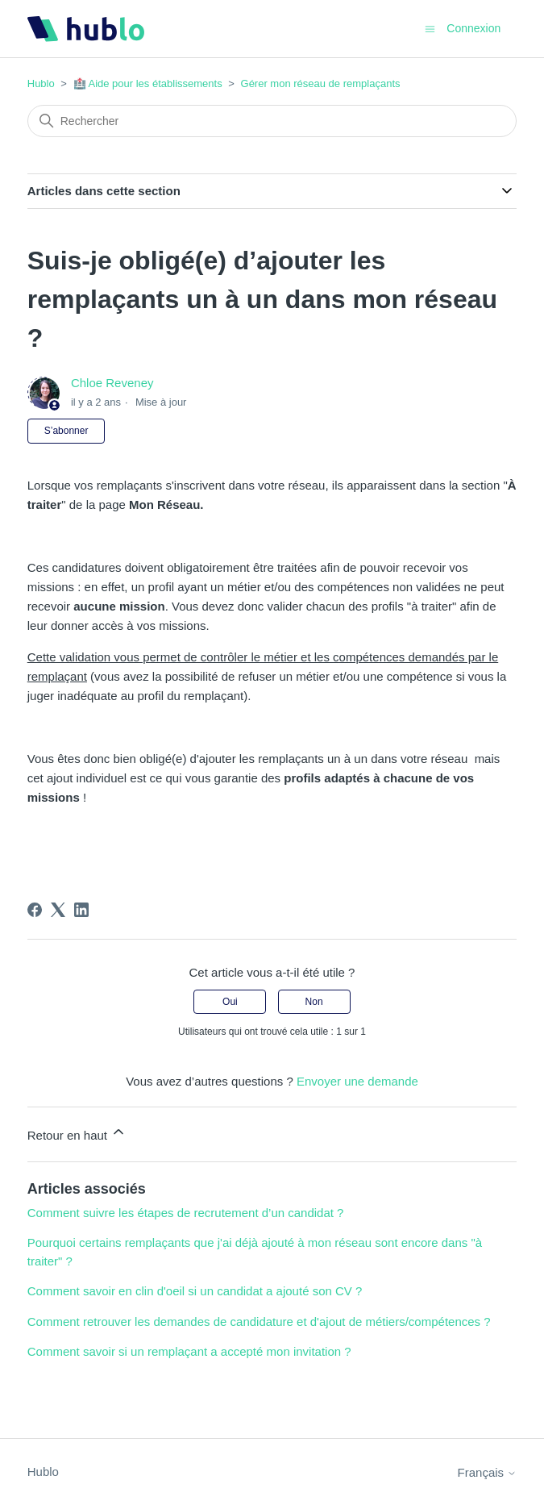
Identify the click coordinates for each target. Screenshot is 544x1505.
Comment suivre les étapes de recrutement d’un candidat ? (185, 1212)
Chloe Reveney (112, 383)
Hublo (41, 83)
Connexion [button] (473, 28)
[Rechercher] (272, 121)
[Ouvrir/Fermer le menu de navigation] (430, 28)
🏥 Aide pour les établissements (147, 83)
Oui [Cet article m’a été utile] (230, 1001)
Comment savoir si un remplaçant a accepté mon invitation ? (189, 1351)
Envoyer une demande (357, 1081)
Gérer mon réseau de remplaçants (321, 83)
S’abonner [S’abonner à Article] (66, 430)
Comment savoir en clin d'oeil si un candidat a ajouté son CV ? (195, 1291)
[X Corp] (58, 910)
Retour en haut (77, 1133)
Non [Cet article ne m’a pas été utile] (314, 1001)
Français (487, 1472)
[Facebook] (34, 910)
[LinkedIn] (81, 910)
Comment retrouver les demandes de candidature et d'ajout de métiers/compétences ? (259, 1321)
